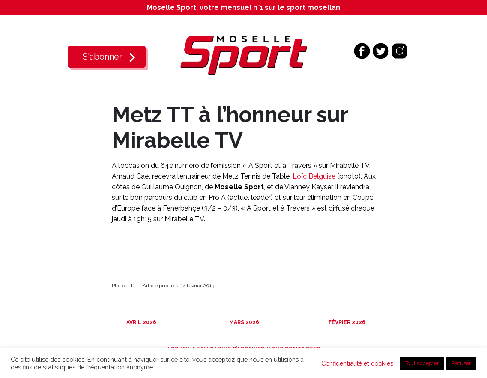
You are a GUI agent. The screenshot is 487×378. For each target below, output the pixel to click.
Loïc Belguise (314, 176)
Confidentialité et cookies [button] (357, 363)
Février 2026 (346, 322)
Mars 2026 (243, 322)
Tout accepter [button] (422, 363)
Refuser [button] (461, 363)
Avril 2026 (140, 322)
